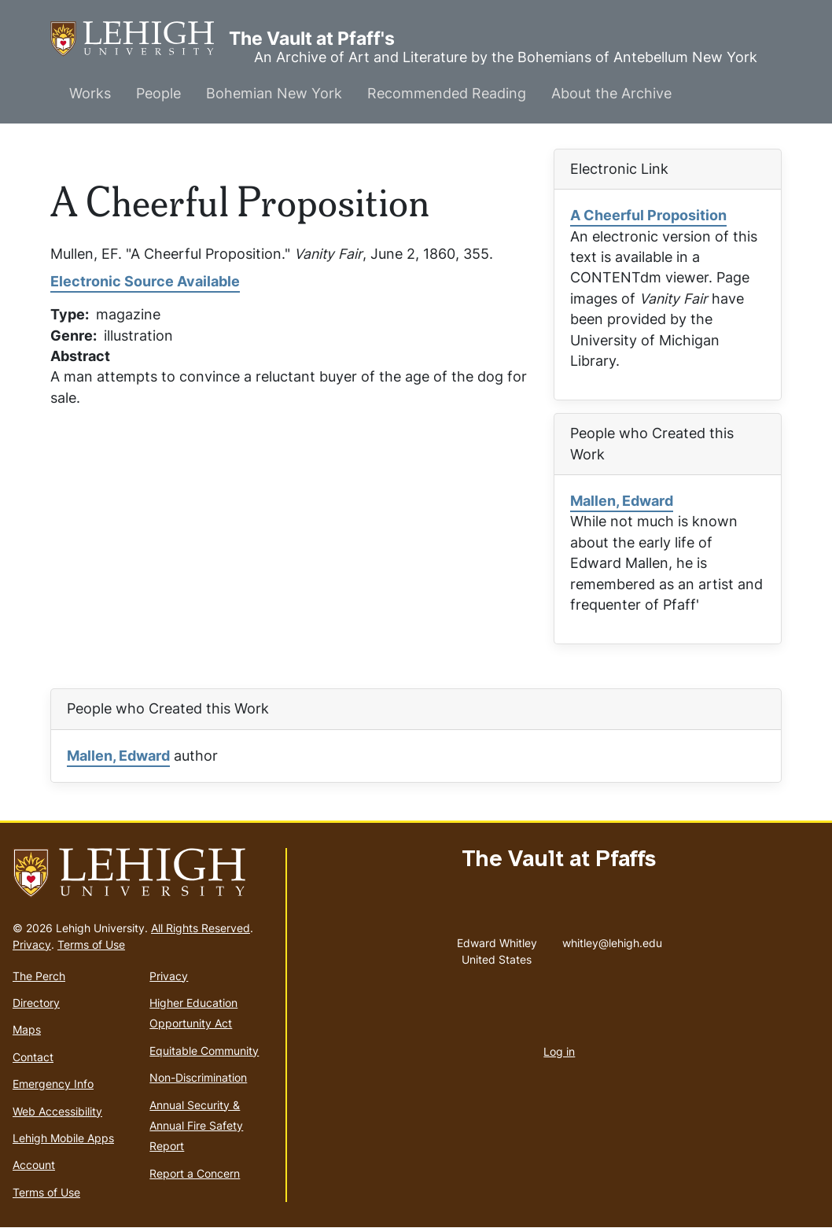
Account (34, 1164)
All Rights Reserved (200, 927)
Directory (36, 1002)
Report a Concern (194, 1173)
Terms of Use (91, 944)
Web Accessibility (57, 1111)
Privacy (32, 944)
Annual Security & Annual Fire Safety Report (196, 1125)
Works (90, 93)
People (158, 93)
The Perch (39, 975)
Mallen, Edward (621, 501)
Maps (27, 1029)
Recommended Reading (446, 93)
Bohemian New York (274, 93)
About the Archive (611, 93)
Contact (33, 1056)
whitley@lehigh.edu (612, 939)
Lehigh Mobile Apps (63, 1137)
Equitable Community (204, 1050)
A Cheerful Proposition (648, 215)
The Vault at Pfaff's (139, 39)
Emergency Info (53, 1083)
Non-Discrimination (198, 1077)
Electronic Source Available (145, 281)
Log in (559, 1051)
